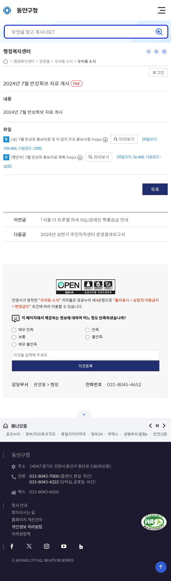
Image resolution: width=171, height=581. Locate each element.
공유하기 (148, 51)
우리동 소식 (64, 61)
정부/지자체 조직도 (41, 434)
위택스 (113, 434)
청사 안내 (19, 505)
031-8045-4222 (44, 482)
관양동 (44, 61)
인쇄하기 (164, 51)
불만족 (94, 336)
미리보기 (124, 139)
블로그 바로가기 (81, 546)
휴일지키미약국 (73, 434)
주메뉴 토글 (161, 10)
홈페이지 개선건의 (27, 520)
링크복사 (156, 51)
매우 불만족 (24, 344)
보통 (19, 336)
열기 (84, 414)
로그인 (158, 72)
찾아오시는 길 (23, 512)
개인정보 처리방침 (27, 527)
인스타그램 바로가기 (46, 546)
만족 (92, 329)
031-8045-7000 (44, 476)
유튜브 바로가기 (63, 546)
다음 (164, 425)
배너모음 (71, 426)
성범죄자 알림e (136, 434)
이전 (150, 425)
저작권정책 (21, 534)
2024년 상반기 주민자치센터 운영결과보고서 (83, 234)
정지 (157, 425)
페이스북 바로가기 (11, 546)
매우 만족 (23, 329)
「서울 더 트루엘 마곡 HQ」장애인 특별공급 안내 (84, 219)
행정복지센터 (24, 61)
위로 (161, 567)
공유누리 (13, 434)
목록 (155, 189)
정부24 (96, 434)
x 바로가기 (29, 546)
